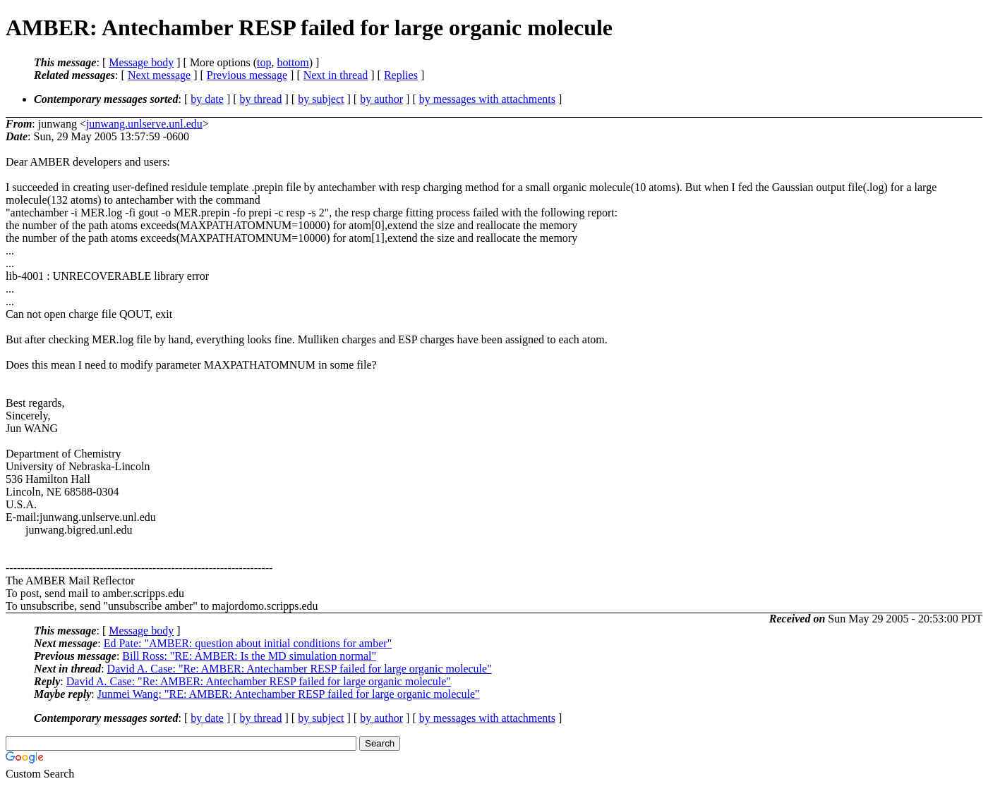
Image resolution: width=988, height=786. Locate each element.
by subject (321, 99)
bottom (292, 62)
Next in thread (335, 75)
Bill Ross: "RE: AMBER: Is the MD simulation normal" (249, 656)
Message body (141, 62)
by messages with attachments (487, 99)
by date (207, 99)
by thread (261, 99)
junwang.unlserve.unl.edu (144, 124)
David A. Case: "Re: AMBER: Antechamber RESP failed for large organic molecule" (299, 669)
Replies (401, 75)
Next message (159, 75)
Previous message (247, 75)
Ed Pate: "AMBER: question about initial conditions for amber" (248, 643)
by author (381, 99)
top (264, 62)
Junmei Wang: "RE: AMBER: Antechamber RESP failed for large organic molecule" (288, 694)
